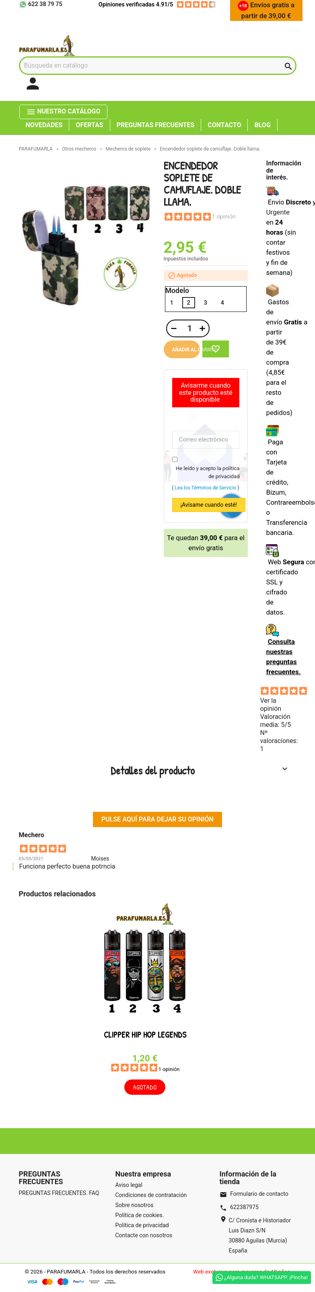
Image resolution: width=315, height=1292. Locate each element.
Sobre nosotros (134, 1205)
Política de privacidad (142, 1225)
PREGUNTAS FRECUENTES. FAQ (59, 1193)
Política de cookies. (139, 1215)
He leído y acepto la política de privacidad (208, 472)
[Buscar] (157, 65)
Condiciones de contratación (151, 1195)
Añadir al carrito (186, 350)
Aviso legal (128, 1185)
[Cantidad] (189, 328)
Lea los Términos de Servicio (206, 488)
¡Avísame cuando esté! (209, 505)
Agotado (145, 1087)
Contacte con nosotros (144, 1235)
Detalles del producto (200, 770)
